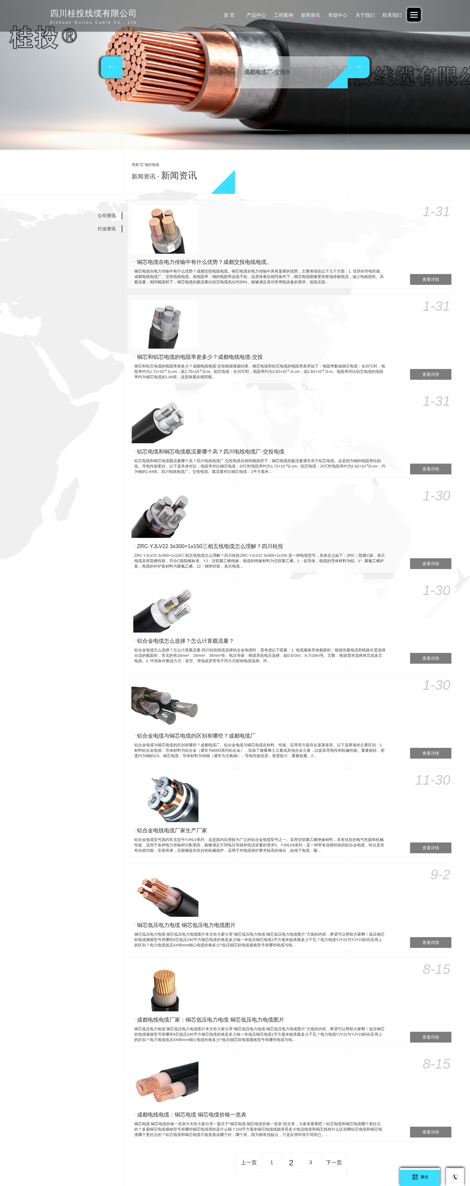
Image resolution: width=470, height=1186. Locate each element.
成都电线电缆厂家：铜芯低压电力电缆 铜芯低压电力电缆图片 (275, 711)
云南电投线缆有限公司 (406, 1163)
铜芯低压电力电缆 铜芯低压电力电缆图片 (250, 648)
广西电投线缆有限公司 (178, 1163)
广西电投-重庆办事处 (222, 1163)
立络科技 (301, 1099)
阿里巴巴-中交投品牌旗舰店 (85, 1163)
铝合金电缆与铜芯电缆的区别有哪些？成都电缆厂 (260, 524)
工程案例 (276, 15)
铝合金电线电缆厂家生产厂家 (236, 586)
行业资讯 (107, 228)
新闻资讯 (305, 15)
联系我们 (391, 15)
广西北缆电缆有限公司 (316, 1163)
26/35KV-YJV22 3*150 (114, 979)
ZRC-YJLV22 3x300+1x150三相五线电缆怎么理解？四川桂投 (274, 399)
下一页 (334, 838)
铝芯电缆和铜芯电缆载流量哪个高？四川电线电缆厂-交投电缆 (275, 337)
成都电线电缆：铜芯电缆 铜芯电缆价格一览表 (256, 773)
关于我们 (362, 15)
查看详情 (429, 247)
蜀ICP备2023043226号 (174, 1081)
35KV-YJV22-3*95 (354, 979)
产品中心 (248, 15)
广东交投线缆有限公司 (134, 1163)
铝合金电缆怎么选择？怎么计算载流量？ (250, 462)
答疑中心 (334, 15)
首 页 (219, 15)
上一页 (249, 838)
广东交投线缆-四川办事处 (269, 1163)
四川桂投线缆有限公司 (361, 1163)
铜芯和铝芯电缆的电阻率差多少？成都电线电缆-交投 (264, 275)
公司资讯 (107, 215)
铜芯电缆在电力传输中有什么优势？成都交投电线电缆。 (268, 212)
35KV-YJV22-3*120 (200, 943)
